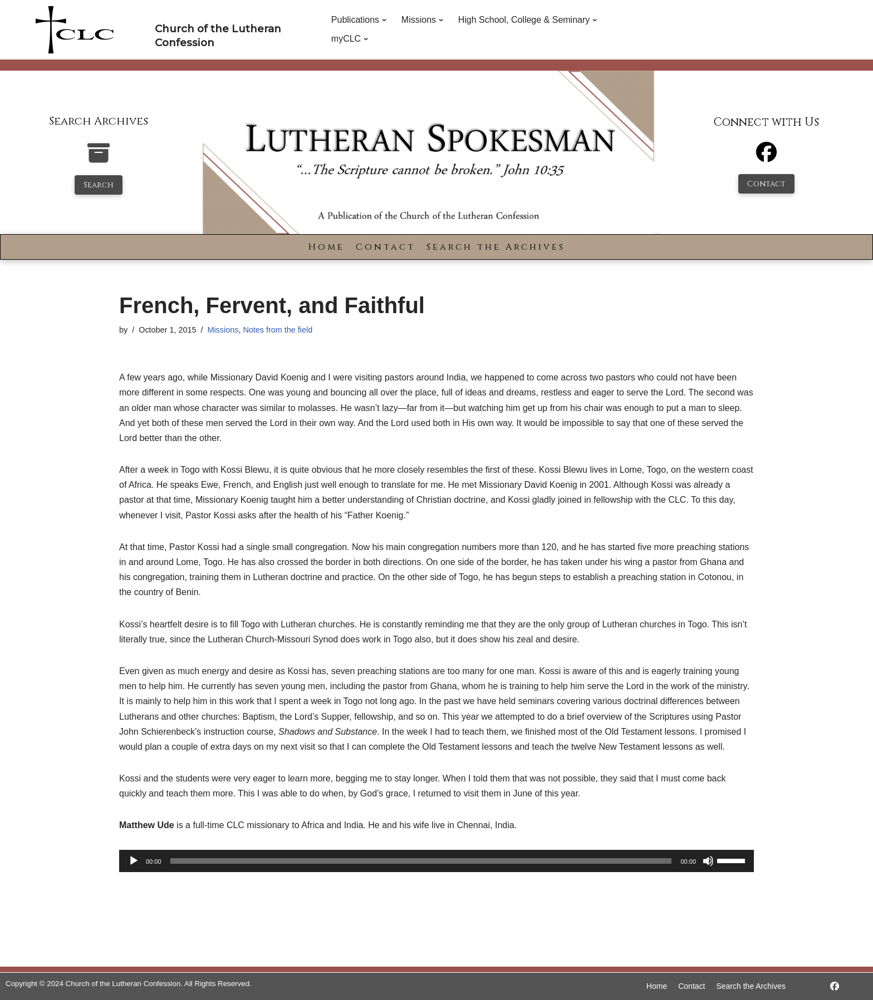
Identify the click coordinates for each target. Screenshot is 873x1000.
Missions (222, 329)
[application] (436, 861)
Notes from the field (277, 329)
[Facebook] (766, 157)
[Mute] (708, 861)
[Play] (133, 861)
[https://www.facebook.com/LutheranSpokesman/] (834, 986)
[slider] (421, 861)
